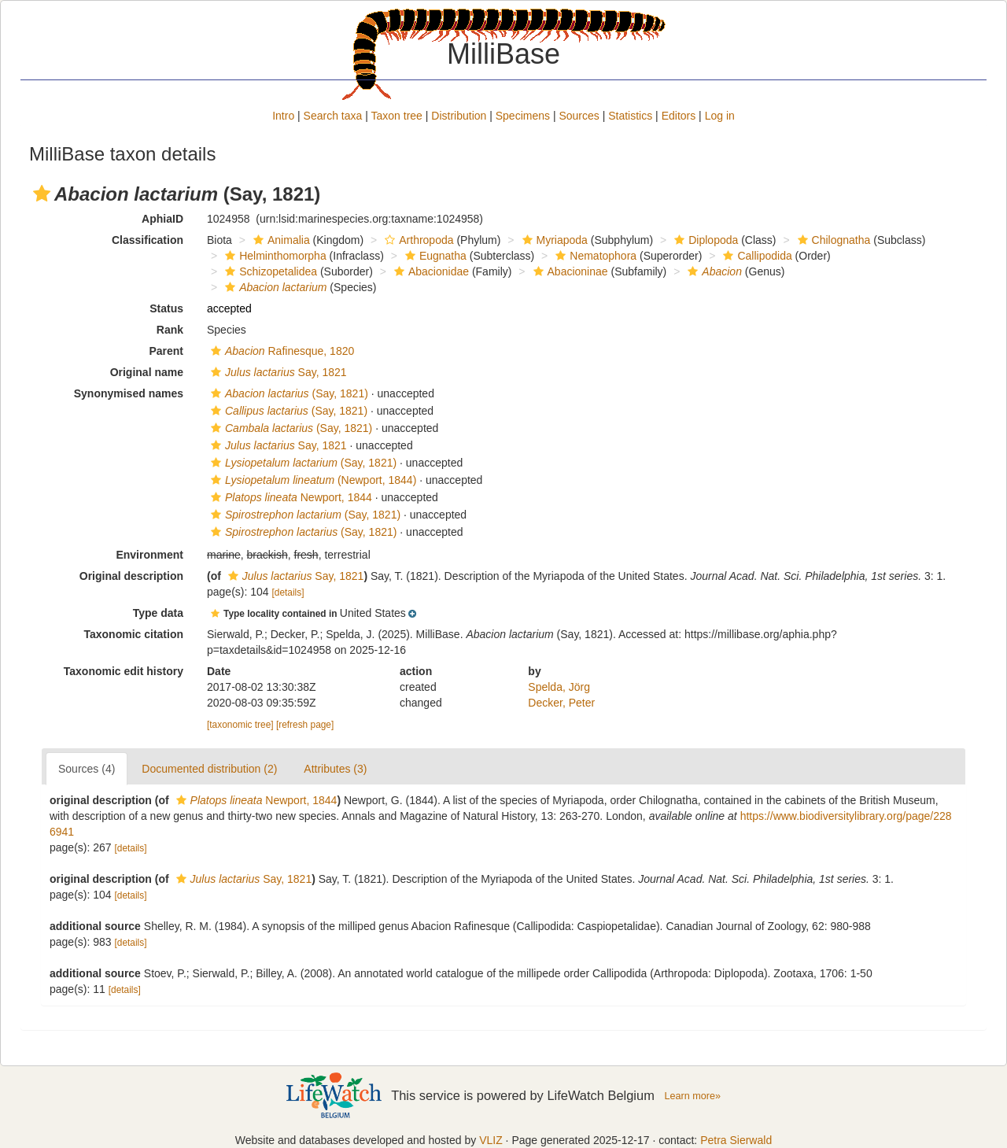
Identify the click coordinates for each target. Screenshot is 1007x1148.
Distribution (458, 115)
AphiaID (162, 218)
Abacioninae (568, 271)
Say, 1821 (277, 372)
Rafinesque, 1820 (280, 351)
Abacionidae (429, 271)
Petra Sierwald (736, 1140)
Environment (149, 554)
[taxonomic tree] (240, 724)
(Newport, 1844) (311, 480)
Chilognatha (832, 240)
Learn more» (692, 1096)
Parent (166, 351)
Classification (147, 240)
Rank (170, 329)
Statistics (630, 115)
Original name (146, 372)
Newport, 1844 (289, 497)
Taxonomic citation (133, 634)
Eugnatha (434, 255)
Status (166, 308)
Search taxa (333, 115)
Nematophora (593, 255)
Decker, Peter (561, 702)
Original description (131, 576)
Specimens (523, 115)
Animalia (279, 240)
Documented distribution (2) (209, 768)
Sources (579, 115)
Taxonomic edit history (123, 671)
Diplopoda (704, 240)
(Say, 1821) (287, 393)
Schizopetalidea (269, 271)
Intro (283, 115)
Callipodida (755, 255)
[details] (288, 592)
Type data (158, 613)
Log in (720, 115)
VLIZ (491, 1140)
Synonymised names (128, 393)
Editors (679, 115)
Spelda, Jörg (559, 687)
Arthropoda (417, 240)
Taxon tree (396, 115)
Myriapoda (553, 240)
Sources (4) (86, 768)
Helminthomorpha (273, 255)
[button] (41, 193)
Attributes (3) (335, 768)
